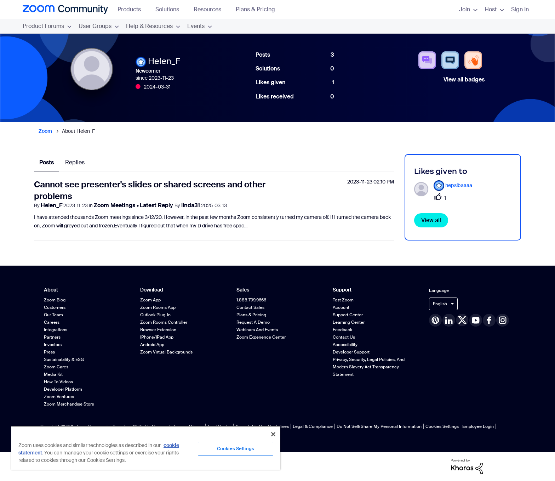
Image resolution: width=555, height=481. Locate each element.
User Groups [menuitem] (99, 26)
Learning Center (349, 322)
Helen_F (51, 205)
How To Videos (58, 382)
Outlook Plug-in (155, 315)
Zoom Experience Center (261, 337)
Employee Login (478, 426)
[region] (145, 448)
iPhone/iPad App (156, 337)
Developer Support (351, 352)
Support (342, 290)
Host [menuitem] (494, 9)
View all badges (464, 79)
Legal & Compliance (313, 426)
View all (431, 220)
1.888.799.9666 (251, 300)
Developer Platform (63, 389)
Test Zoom (343, 300)
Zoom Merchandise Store (69, 404)
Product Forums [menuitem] (47, 26)
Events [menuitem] (199, 26)
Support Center (348, 315)
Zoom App (150, 300)
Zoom (45, 131)
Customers (54, 307)
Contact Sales (250, 307)
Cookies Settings (442, 426)
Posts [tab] (46, 162)
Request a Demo (253, 322)
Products (133, 9)
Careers (51, 322)
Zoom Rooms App (158, 307)
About (51, 290)
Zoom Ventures (59, 397)
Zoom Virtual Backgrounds (166, 352)
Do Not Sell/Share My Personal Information (379, 426)
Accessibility (345, 344)
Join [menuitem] (468, 9)
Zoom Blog (54, 300)
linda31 (190, 205)
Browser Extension (158, 330)
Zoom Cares (56, 367)
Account (341, 307)
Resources (211, 9)
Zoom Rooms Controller (163, 322)
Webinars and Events (257, 330)
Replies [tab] (75, 162)
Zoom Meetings (115, 205)
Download (151, 290)
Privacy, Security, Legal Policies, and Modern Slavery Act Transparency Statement (369, 367)
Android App (152, 344)
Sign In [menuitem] (520, 9)
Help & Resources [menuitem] (153, 26)
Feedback (342, 330)
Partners (52, 337)
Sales (242, 290)
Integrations (55, 330)
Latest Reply (157, 205)
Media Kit (53, 374)
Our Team (53, 315)
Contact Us (344, 337)
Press (49, 352)
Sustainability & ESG (64, 359)
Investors (53, 344)
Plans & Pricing (255, 9)
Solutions (170, 9)
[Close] (273, 434)
